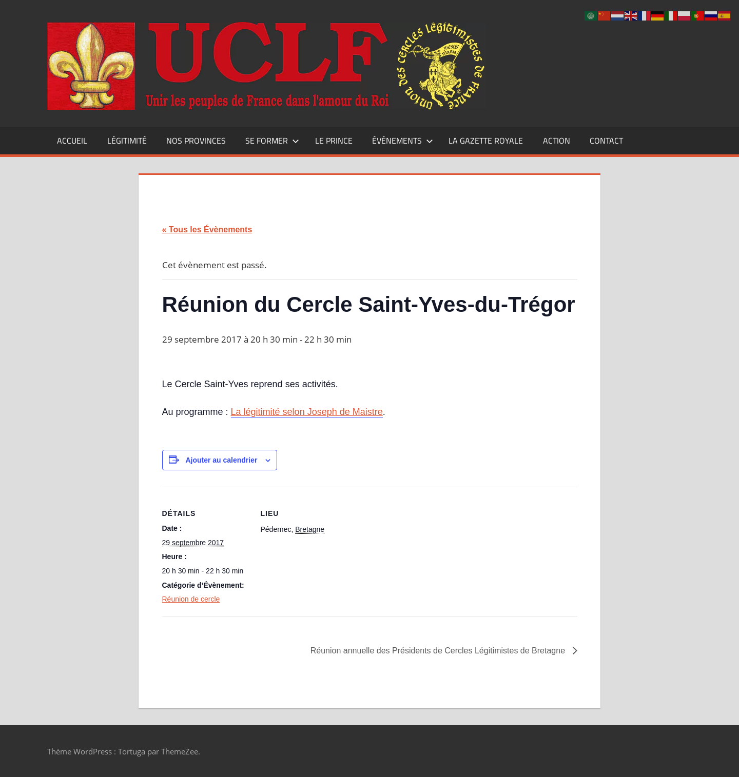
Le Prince (334, 140)
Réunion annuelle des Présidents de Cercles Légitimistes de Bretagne (439, 650)
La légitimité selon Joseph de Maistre (307, 412)
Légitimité (127, 140)
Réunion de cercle (191, 599)
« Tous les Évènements (207, 229)
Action (556, 140)
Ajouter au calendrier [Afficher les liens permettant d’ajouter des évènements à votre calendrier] (221, 460)
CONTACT (606, 140)
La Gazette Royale (486, 140)
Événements (402, 140)
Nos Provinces (196, 140)
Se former (272, 140)
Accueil (72, 140)
